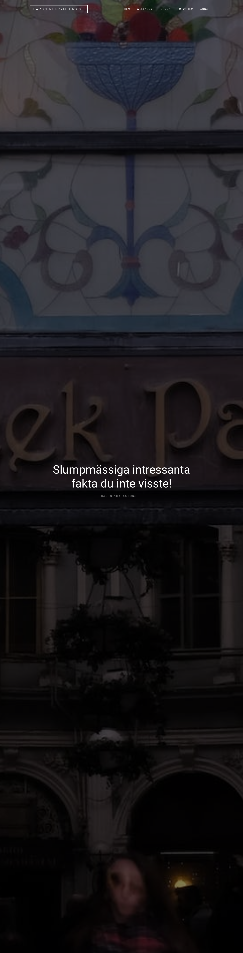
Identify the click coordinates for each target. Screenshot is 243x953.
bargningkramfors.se (58, 9)
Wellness (144, 9)
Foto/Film (185, 9)
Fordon (165, 9)
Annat (205, 9)
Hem (127, 9)
